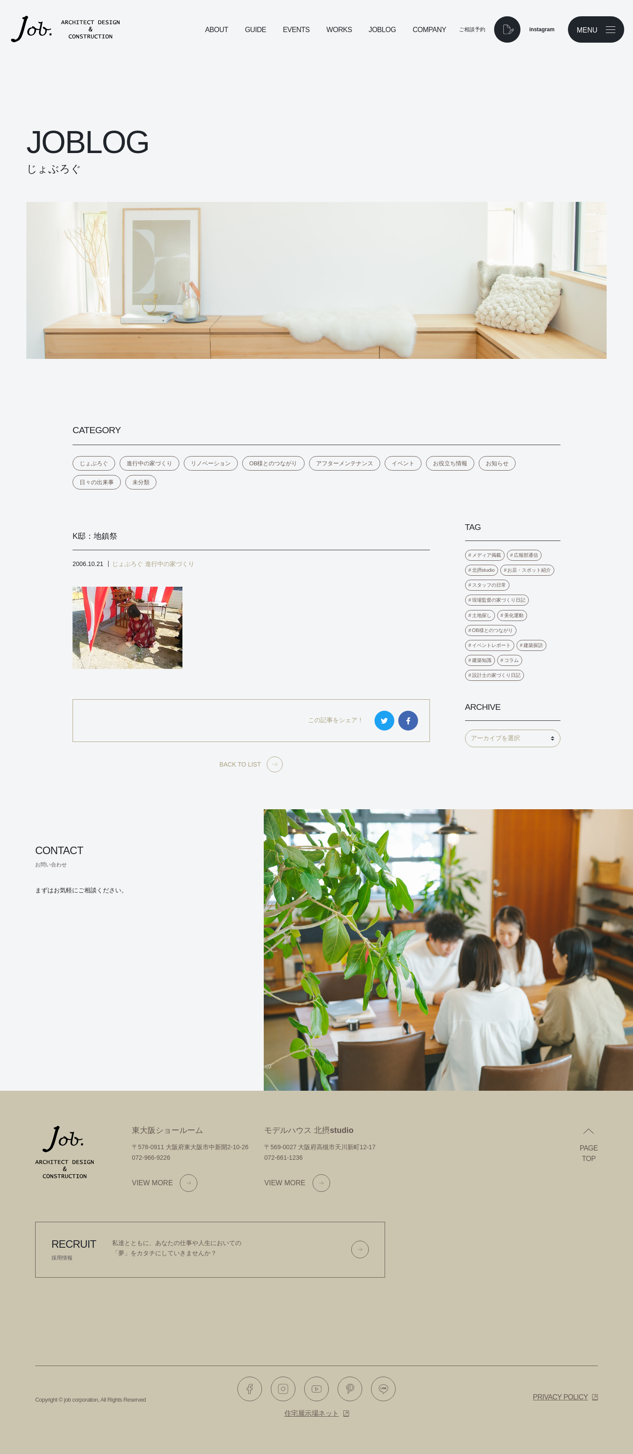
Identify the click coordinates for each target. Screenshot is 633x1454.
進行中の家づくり (149, 463)
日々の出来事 (97, 482)
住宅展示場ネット (311, 1413)
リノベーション (211, 463)
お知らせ (497, 463)
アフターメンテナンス (344, 463)
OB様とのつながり (273, 463)
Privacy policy (560, 1397)
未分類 (140, 482)
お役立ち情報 (450, 463)
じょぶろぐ (94, 463)
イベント (403, 463)
